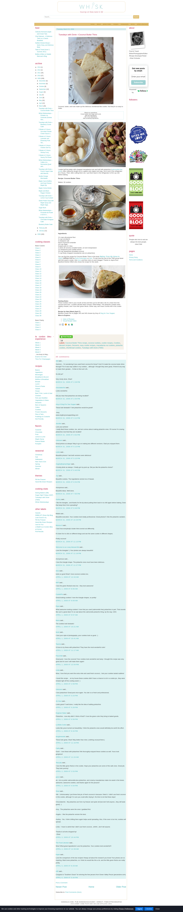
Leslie (58, 452)
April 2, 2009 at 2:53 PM (67, 771)
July (40, 95)
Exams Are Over (41, 357)
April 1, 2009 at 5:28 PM (67, 707)
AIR (57, 871)
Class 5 (37, 257)
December (42, 81)
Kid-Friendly (39, 419)
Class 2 (37, 250)
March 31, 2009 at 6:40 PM (68, 470)
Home (92, 24)
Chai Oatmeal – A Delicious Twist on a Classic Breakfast (43, 38)
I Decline (149, 909)
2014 (39, 67)
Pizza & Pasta (40, 386)
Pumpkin (38, 444)
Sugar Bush (42, 207)
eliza (57, 571)
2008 (39, 234)
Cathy (58, 748)
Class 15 (38, 281)
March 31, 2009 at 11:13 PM (68, 542)
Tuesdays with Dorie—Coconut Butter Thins (78, 35)
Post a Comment (61, 883)
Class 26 (38, 306)
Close (157, 909)
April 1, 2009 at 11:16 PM (67, 743)
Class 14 (38, 278)
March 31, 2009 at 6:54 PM (68, 482)
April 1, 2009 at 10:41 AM (67, 638)
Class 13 (38, 276)
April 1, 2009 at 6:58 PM (67, 719)
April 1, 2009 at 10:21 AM (67, 627)
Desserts (38, 402)
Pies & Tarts (39, 414)
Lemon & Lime (40, 437)
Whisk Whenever (142, 24)
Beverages (39, 375)
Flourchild (59, 656)
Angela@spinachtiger (63, 464)
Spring (37, 464)
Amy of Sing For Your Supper (66, 404)
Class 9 (37, 267)
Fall (36, 457)
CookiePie (59, 594)
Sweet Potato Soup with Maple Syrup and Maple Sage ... (46, 203)
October (41, 86)
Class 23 (38, 299)
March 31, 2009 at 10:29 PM (68, 520)
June (40, 97)
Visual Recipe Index (70, 321)
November (42, 83)
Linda (58, 670)
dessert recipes (65, 345)
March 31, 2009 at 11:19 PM (68, 553)
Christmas (38, 455)
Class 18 (38, 288)
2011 (39, 73)
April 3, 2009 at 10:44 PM (67, 837)
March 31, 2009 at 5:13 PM (68, 446)
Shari (57, 791)
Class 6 (37, 260)
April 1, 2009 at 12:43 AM (67, 577)
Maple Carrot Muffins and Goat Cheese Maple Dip (45, 183)
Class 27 (38, 308)
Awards (37, 513)
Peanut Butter (40, 441)
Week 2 (37, 345)
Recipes (115, 24)
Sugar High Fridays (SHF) (44, 495)
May (40, 100)
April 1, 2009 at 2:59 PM (67, 684)
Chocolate (38, 432)
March (41, 106)
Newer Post (61, 887)
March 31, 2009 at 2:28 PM (68, 382)
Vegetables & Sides (42, 400)
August (41, 92)
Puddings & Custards (42, 416)
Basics (37, 370)
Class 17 (38, 285)
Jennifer (58, 423)
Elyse (58, 606)
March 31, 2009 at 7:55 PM (68, 494)
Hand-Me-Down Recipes (43, 482)
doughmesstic (60, 736)
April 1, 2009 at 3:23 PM (67, 696)
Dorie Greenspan (81, 258)
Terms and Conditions (136, 260)
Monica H (59, 525)
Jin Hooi (58, 701)
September (42, 89)
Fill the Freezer (40, 479)
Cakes (37, 407)
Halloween (38, 459)
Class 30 (38, 315)
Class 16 (38, 283)
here (90, 258)
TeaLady (59, 762)
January (41, 231)
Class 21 (38, 294)
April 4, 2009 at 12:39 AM (67, 849)
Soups (37, 391)
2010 (39, 75)
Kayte (58, 854)
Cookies (38, 409)
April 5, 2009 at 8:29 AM (67, 866)
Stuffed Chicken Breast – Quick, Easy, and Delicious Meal (44, 45)
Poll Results (39, 531)
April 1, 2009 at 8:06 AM (67, 589)
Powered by (138, 91)
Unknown (59, 440)
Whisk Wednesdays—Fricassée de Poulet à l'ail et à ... (46, 212)
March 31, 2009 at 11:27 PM (68, 565)
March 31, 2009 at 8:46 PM (68, 508)
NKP (57, 582)
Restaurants (124, 24)
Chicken (38, 395)
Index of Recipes (68, 319)
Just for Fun (39, 524)
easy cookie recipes (87, 345)
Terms (133, 24)
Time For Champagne (42, 359)
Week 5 (37, 352)
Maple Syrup (39, 439)
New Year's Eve (40, 462)
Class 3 (37, 253)
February (42, 228)
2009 (39, 78)
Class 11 (38, 271)
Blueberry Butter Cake (46, 224)
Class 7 (37, 262)
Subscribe (138, 82)
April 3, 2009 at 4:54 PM (67, 786)
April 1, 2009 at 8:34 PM (67, 731)
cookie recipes (107, 343)
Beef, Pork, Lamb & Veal (43, 393)
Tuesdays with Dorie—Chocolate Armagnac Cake (46, 219)
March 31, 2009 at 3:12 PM (68, 418)
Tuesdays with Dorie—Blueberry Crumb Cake (46, 124)
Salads (37, 388)
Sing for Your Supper (107, 313)
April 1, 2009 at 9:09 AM (67, 600)
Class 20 (38, 292)
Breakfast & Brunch (42, 377)
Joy (57, 476)
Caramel (38, 430)
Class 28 (38, 311)
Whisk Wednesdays (42, 502)
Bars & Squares (40, 405)
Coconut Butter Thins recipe (76, 343)
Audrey (58, 499)
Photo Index (107, 24)
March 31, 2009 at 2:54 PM (68, 399)
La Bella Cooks (61, 725)
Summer (38, 466)
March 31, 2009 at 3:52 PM (68, 435)
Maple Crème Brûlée (45, 188)
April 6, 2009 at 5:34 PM (67, 877)
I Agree (139, 909)
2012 (39, 70)
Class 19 (38, 290)
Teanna (58, 644)
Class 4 (37, 255)
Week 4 (37, 350)
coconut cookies (94, 343)
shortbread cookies (73, 348)
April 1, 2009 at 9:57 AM (67, 615)
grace (58, 777)
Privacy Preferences (126, 909)
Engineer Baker (61, 713)
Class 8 (37, 264)
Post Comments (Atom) (73, 892)
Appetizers (39, 372)
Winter (37, 469)
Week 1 (37, 343)
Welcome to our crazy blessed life (67, 547)
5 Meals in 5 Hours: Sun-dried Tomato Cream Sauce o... (45, 131)
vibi (57, 361)
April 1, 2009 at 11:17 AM (67, 650)
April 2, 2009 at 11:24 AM (67, 757)
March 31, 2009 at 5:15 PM (68, 458)
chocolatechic (60, 387)
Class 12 (38, 274)
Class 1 (37, 248)
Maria (58, 620)
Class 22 (38, 297)
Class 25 (38, 304)
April (40, 103)
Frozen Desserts (41, 412)
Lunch (37, 384)
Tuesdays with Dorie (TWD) (92, 348)
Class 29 (38, 313)
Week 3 (37, 347)
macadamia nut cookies (105, 345)
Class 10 (38, 269)
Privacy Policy (133, 257)
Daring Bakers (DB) (42, 493)
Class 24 (38, 301)
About (99, 24)
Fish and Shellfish (41, 398)
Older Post (121, 887)
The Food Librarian (62, 843)
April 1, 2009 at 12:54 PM (67, 664)
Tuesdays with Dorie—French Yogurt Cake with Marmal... (46, 171)
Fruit (36, 434)
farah (57, 632)
